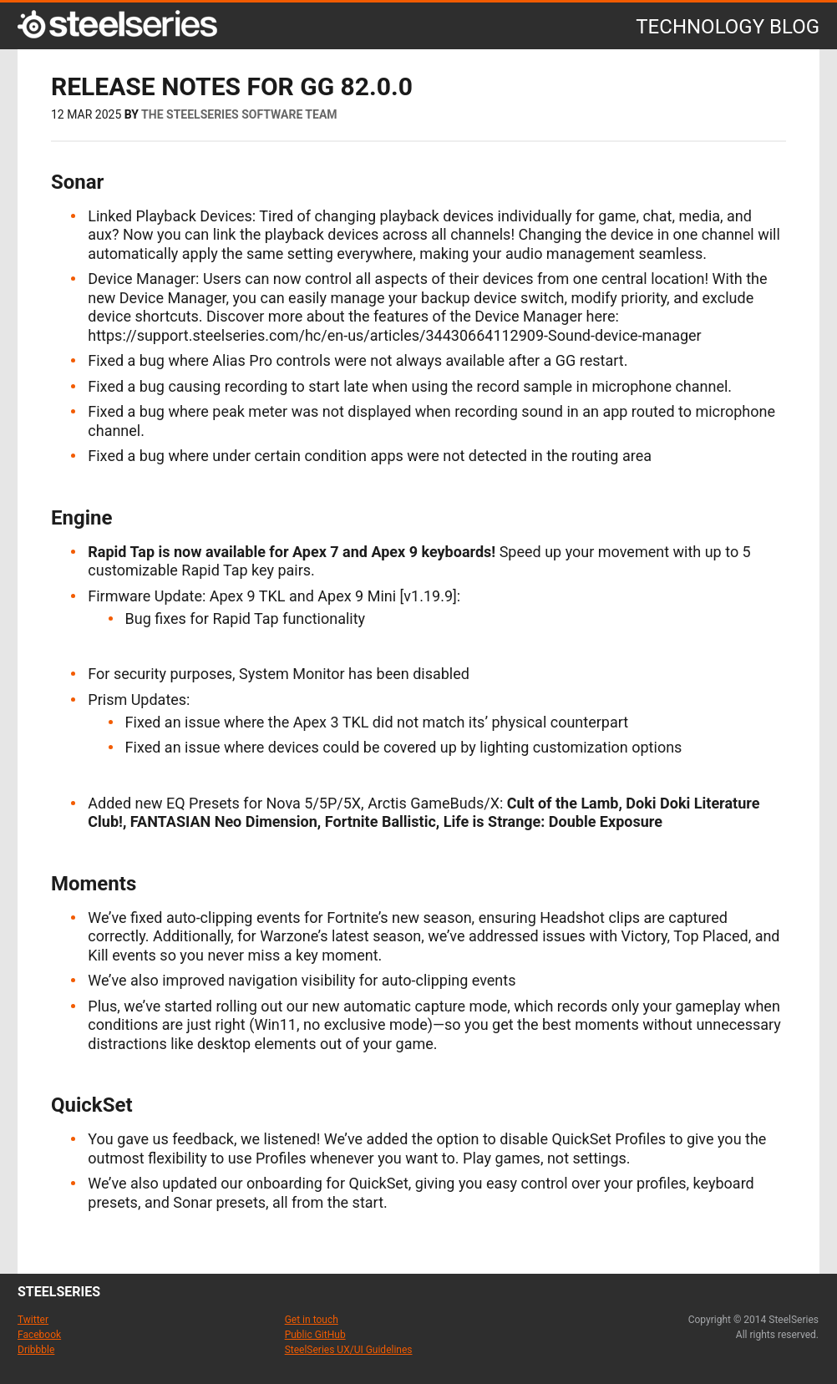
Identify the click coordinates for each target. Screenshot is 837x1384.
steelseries (59, 1292)
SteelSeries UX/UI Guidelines (349, 1350)
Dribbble (36, 1350)
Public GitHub (315, 1335)
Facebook (39, 1335)
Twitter (33, 1320)
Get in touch (311, 1320)
